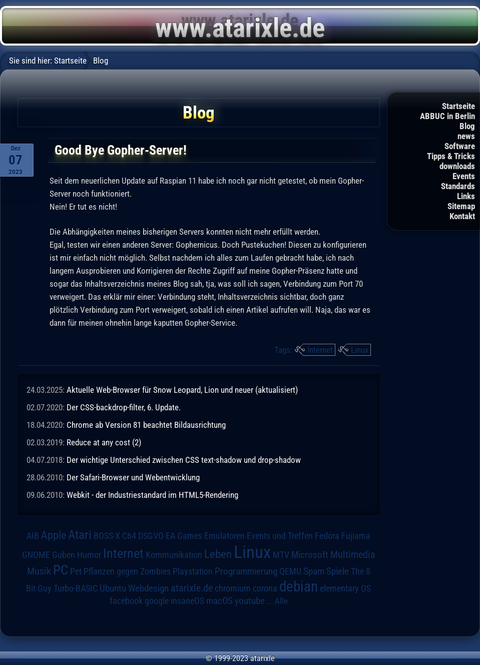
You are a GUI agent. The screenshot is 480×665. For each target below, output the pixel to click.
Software (459, 146)
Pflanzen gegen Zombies (127, 571)
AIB (33, 536)
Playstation (193, 571)
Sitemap (461, 206)
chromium (233, 588)
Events (463, 176)
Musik (39, 571)
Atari (80, 534)
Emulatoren (224, 535)
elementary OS (345, 588)
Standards (458, 186)
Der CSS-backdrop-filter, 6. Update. (124, 407)
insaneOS (187, 601)
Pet (76, 571)
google (157, 601)
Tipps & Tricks (451, 156)
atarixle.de (192, 588)
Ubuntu (113, 588)
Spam (313, 571)
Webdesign (148, 588)
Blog (467, 126)
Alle (281, 601)
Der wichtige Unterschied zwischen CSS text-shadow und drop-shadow (184, 460)
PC (60, 570)
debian (298, 586)
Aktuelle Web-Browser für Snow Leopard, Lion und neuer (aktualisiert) (182, 390)
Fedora (327, 535)
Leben (218, 554)
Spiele (337, 571)
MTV (281, 554)
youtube (250, 600)
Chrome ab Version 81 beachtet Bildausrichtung (146, 425)
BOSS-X (107, 536)
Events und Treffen (280, 536)
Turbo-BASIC (76, 588)
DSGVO (151, 536)
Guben (63, 555)
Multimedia (352, 554)
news (466, 136)
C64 (129, 536)
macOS (219, 600)
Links (466, 196)
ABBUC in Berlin (447, 116)
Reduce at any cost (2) (104, 442)
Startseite (458, 106)
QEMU (290, 571)
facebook (126, 601)
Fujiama (355, 535)
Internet (320, 350)
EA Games (184, 536)
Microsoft (309, 554)
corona (265, 588)
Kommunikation (174, 554)
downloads (457, 166)
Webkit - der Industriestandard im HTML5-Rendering (152, 495)
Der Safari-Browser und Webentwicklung (133, 477)
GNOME (36, 554)
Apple (53, 535)
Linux (359, 350)
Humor (89, 555)
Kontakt (462, 216)
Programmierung (246, 571)
